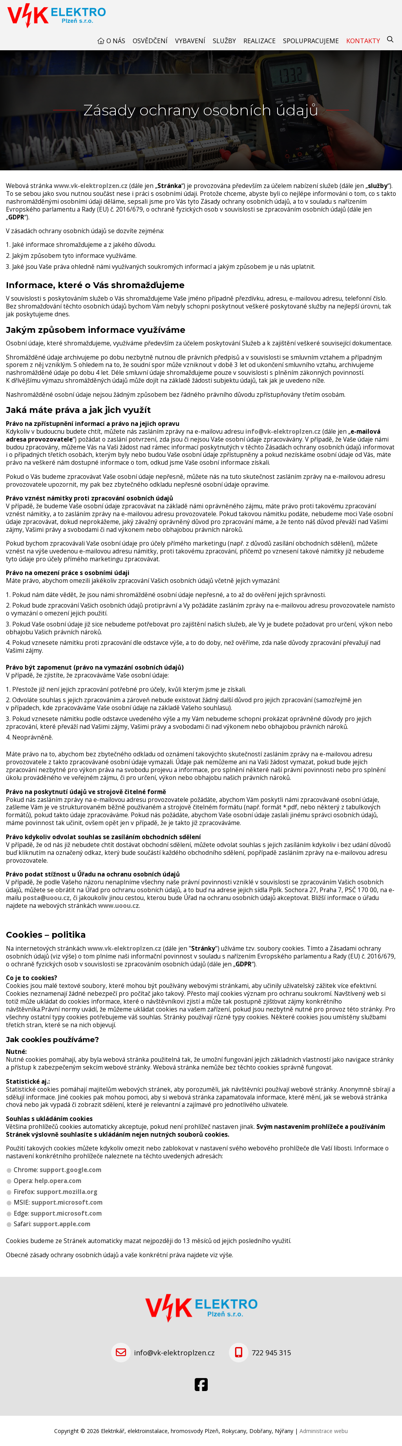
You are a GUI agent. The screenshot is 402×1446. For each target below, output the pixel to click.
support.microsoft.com (66, 1202)
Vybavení (190, 41)
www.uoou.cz (118, 906)
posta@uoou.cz (46, 898)
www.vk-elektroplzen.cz (91, 186)
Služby (224, 41)
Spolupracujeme (311, 41)
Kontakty (363, 41)
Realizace (259, 41)
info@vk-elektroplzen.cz (283, 431)
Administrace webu (324, 1431)
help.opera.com (58, 1181)
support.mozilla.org (67, 1192)
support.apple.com (61, 1224)
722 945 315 (271, 1352)
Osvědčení (150, 41)
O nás (115, 41)
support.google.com (70, 1170)
